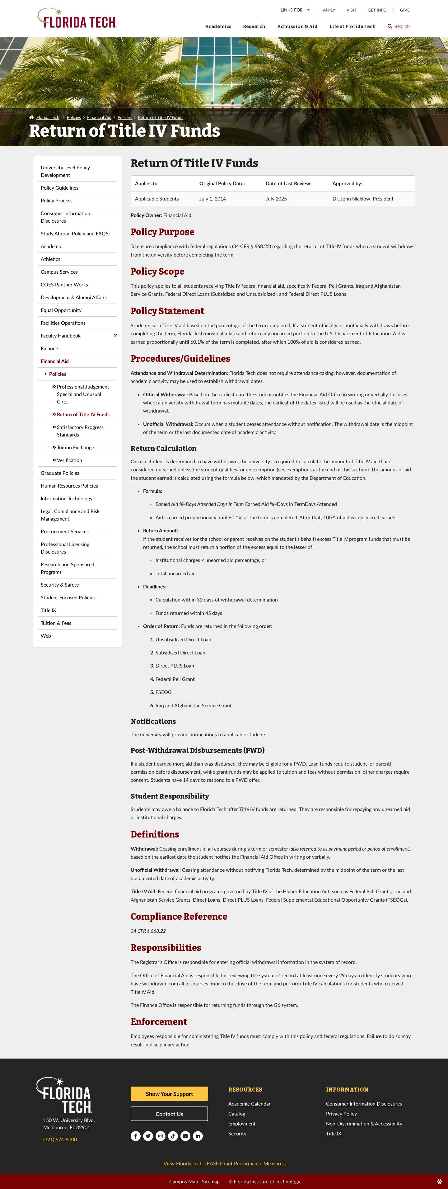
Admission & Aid (297, 26)
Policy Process (56, 200)
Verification (69, 460)
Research (254, 26)
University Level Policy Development (65, 171)
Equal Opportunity (61, 310)
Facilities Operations (63, 323)
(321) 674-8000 (60, 1139)
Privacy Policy (341, 1113)
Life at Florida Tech (352, 26)
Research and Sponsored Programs (67, 568)
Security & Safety (60, 584)
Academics (218, 26)
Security (237, 1133)
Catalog (236, 1113)
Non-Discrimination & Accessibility (364, 1123)
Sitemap (211, 1181)
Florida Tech (47, 117)
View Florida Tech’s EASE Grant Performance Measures (224, 1163)
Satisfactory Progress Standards (80, 430)
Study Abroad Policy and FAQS (75, 233)
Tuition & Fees (56, 623)
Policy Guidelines (59, 188)
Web (46, 636)
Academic (51, 246)
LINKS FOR (295, 9)
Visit (352, 10)
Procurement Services (65, 531)
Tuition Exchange (75, 447)
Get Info (377, 10)
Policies (74, 117)
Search (398, 28)
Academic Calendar (249, 1103)
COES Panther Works (64, 284)
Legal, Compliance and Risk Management (70, 514)
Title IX (48, 610)
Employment (242, 1123)
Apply (329, 10)
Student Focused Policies (68, 597)
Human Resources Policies (69, 485)
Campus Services (59, 272)
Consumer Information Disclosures (65, 217)
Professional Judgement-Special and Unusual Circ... (84, 394)
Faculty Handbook (61, 335)
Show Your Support (169, 1093)
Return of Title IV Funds (160, 117)
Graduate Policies (60, 473)
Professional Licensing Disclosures (65, 547)
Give (405, 10)
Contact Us (169, 1114)
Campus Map (183, 1181)
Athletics (50, 259)
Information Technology (66, 498)
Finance (49, 348)
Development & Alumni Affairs (74, 297)
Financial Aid (99, 117)
